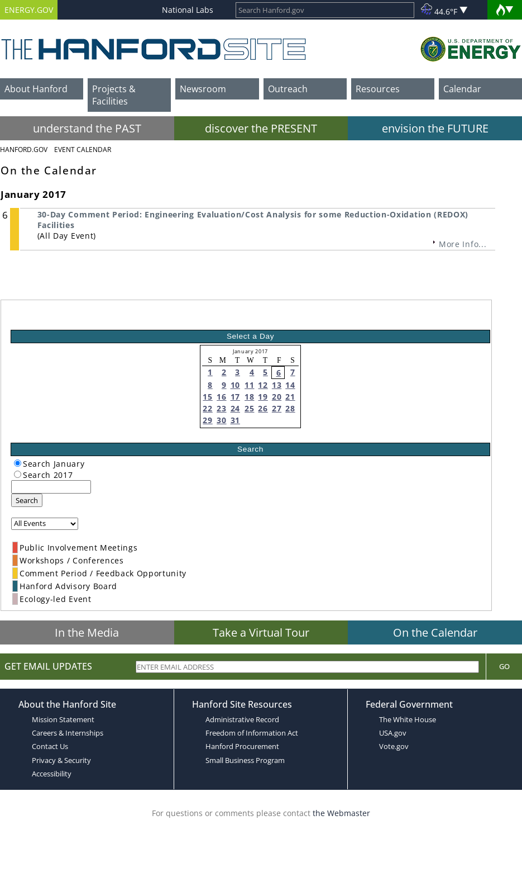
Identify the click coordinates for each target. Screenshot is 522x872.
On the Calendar (435, 632)
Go (504, 666)
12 (262, 385)
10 (235, 385)
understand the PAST (87, 128)
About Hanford (36, 89)
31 (235, 420)
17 (235, 396)
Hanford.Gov (23, 149)
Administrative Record (242, 719)
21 (290, 396)
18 (249, 396)
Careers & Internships (67, 733)
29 (207, 420)
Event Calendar (82, 149)
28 (290, 408)
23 (221, 408)
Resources (378, 89)
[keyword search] (51, 487)
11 (249, 385)
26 (262, 408)
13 (276, 385)
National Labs (187, 9)
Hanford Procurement (242, 746)
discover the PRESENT (261, 128)
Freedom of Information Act (251, 733)
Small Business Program (245, 760)
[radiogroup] (17, 463)
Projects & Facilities (114, 95)
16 (221, 396)
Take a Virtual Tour (261, 632)
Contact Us (50, 746)
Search (27, 500)
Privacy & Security (61, 760)
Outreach (288, 89)
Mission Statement (63, 719)
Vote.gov (394, 746)
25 (249, 408)
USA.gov (392, 733)
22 (207, 408)
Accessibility (51, 774)
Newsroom (203, 89)
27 (276, 408)
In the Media (87, 632)
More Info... (462, 244)
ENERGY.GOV (28, 9)
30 (221, 420)
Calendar (462, 89)
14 (290, 385)
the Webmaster (341, 813)
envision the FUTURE (435, 128)
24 (235, 408)
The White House (407, 719)
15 (207, 396)
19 (262, 396)
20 (276, 396)
